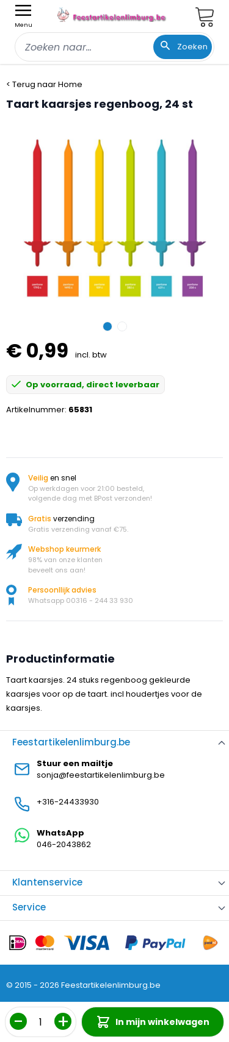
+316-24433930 (68, 802)
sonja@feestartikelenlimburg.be (101, 775)
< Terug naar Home (44, 84)
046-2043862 (64, 844)
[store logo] (112, 14)
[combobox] (114, 47)
